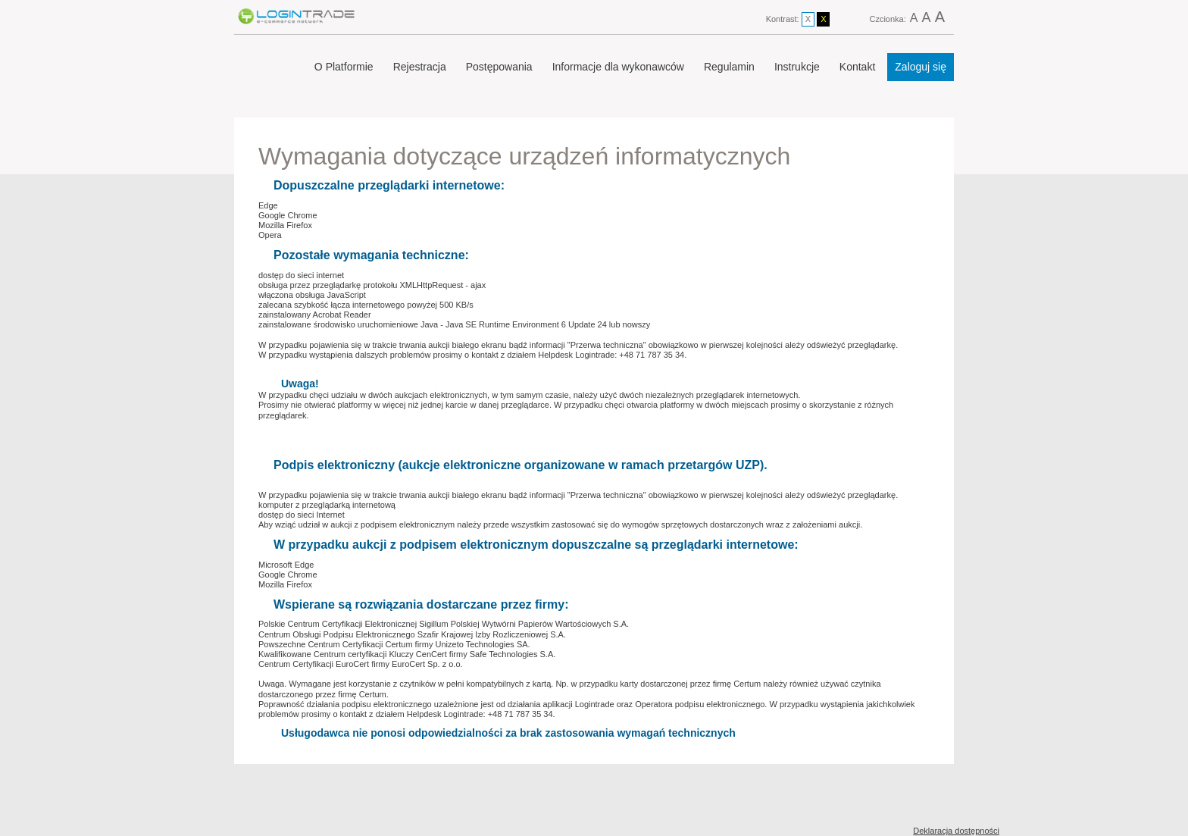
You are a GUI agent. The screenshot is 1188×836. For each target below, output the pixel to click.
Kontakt (857, 67)
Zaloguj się (920, 67)
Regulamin (729, 67)
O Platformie (344, 67)
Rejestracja (419, 67)
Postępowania (499, 67)
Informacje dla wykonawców (618, 67)
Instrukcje (797, 67)
